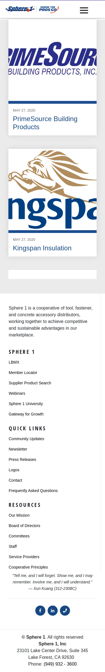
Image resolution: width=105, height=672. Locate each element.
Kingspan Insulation (42, 248)
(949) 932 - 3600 (60, 664)
